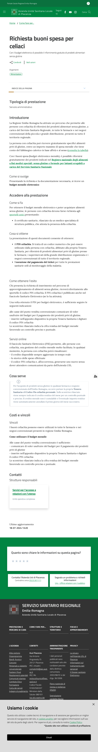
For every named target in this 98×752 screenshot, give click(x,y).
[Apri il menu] (4, 11)
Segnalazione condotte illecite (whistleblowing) (57, 699)
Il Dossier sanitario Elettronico (77, 674)
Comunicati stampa (17, 678)
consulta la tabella (77, 150)
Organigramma (15, 656)
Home (12, 23)
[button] (89, 12)
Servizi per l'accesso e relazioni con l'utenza (24, 492)
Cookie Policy (76, 722)
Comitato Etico (15, 682)
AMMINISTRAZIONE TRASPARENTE (59, 648)
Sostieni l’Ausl (15, 672)
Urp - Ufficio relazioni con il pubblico (70, 583)
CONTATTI (33, 646)
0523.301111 (35, 580)
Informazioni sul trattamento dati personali (77, 666)
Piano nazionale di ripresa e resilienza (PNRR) (57, 687)
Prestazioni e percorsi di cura (17, 629)
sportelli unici (17, 214)
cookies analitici (46, 719)
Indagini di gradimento (18, 691)
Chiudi (49, 737)
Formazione (14, 685)
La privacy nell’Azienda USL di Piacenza (78, 656)
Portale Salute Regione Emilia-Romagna (22, 3)
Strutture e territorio (56, 629)
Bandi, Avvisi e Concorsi (15, 661)
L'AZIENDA (14, 646)
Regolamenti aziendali (18, 675)
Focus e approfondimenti (79, 629)
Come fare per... (26, 23)
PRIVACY (74, 646)
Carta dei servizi (15, 688)
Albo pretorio (14, 653)
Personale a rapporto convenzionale (18, 667)
